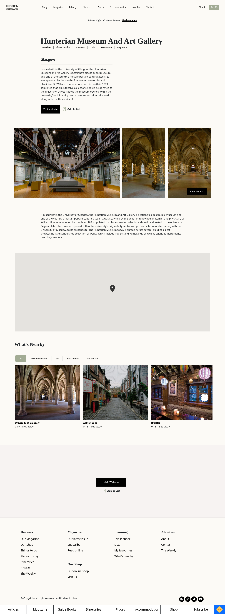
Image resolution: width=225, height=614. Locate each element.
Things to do (29, 550)
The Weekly (28, 573)
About (165, 539)
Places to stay (29, 556)
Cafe (57, 358)
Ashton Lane (90, 422)
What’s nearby (123, 556)
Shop (44, 7)
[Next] (204, 397)
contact (150, 7)
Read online (75, 550)
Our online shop (78, 571)
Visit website (50, 109)
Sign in (202, 7)
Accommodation (118, 7)
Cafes (92, 47)
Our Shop (27, 544)
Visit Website (111, 482)
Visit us (72, 577)
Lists (117, 544)
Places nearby (63, 47)
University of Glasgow (27, 422)
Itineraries (80, 47)
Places (101, 7)
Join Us (136, 7)
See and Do (92, 358)
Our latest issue (78, 539)
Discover (87, 7)
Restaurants (106, 47)
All (21, 358)
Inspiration (122, 47)
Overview (46, 47)
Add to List (71, 109)
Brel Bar (155, 422)
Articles (25, 568)
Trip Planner (122, 539)
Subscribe (74, 544)
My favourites (123, 550)
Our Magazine (30, 539)
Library (73, 7)
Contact (166, 544)
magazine (58, 7)
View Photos (197, 191)
